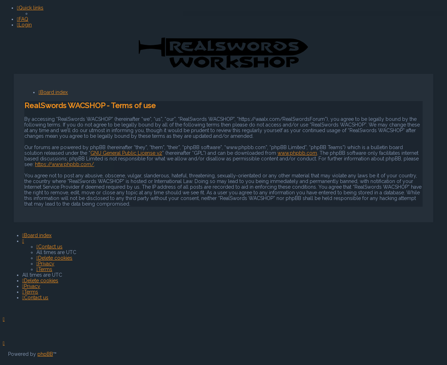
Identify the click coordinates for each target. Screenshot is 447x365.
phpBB (45, 354)
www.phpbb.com (297, 152)
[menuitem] (22, 19)
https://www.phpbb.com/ (64, 164)
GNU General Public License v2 (126, 152)
